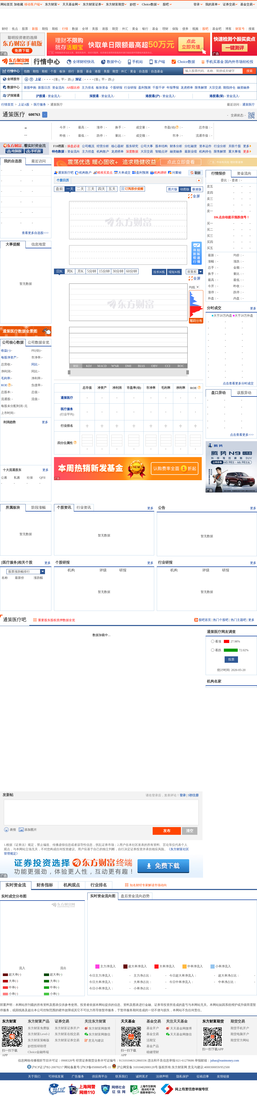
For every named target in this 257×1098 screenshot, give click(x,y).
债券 (185, 29)
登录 (183, 795)
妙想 (133, 4)
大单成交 (124, 172)
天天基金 (128, 1021)
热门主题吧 (238, 620)
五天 (112, 189)
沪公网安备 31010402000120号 (135, 1067)
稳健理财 (152, 1052)
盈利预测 (144, 87)
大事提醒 (13, 244)
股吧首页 (202, 620)
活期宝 (151, 1040)
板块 (62, 71)
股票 (25, 29)
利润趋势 (9, 422)
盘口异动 (218, 393)
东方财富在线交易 (67, 1034)
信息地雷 (38, 244)
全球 (85, 29)
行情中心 (11, 71)
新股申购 (30, 87)
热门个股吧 (220, 620)
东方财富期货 (213, 1021)
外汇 (125, 29)
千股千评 (158, 87)
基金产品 (152, 1046)
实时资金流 (15, 885)
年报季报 (173, 87)
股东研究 (132, 146)
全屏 (196, 196)
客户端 (159, 62)
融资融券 (243, 87)
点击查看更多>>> (242, 435)
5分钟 (91, 271)
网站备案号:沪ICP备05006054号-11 (88, 1067)
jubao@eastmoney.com (224, 1060)
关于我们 (34, 1076)
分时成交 (214, 308)
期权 (55, 29)
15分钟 (104, 271)
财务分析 (176, 146)
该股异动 (244, 393)
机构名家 (214, 681)
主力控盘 (88, 151)
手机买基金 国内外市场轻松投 (230, 62)
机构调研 (160, 172)
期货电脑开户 (240, 1034)
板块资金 (102, 87)
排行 (71, 71)
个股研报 (116, 87)
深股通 (94, 96)
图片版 (172, 189)
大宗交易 (215, 87)
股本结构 (161, 146)
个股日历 (63, 180)
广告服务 (78, 1076)
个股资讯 (64, 507)
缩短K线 (174, 272)
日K (59, 271)
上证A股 (24, 104)
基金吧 (217, 29)
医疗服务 (40, 104)
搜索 (252, 29)
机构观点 (71, 885)
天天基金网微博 (179, 1028)
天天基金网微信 (179, 1034)
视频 (195, 29)
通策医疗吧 (66, 172)
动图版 (184, 189)
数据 (75, 29)
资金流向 (58, 87)
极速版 (196, 189)
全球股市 (11, 79)
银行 (145, 29)
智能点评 (161, 151)
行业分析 (220, 146)
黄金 (135, 29)
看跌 (216, 650)
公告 (161, 508)
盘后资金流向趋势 (135, 896)
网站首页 (7, 4)
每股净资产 (8, 357)
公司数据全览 (38, 342)
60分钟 (131, 271)
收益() (5, 350)
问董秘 (176, 172)
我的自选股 (13, 161)
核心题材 (117, 146)
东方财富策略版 (38, 1040)
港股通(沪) (152, 96)
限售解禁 (201, 87)
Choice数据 (186, 62)
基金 (155, 29)
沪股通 (40, 96)
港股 (105, 29)
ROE (6, 385)
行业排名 (98, 885)
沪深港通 (11, 95)
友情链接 (223, 1076)
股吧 (205, 29)
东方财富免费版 (38, 1028)
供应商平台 (99, 1076)
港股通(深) (216, 96)
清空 (189, 831)
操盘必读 (73, 146)
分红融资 (191, 146)
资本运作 (205, 146)
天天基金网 (70, 4)
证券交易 (229, 4)
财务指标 (44, 885)
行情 (65, 29)
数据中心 (114, 62)
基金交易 (152, 1034)
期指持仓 (229, 87)
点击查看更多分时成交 (238, 383)
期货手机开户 (240, 1028)
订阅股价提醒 (132, 189)
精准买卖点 (105, 172)
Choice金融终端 (38, 1052)
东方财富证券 (92, 4)
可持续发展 (56, 1076)
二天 (80, 189)
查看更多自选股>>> (35, 233)
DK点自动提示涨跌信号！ (232, 217)
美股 (95, 29)
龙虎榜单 (187, 87)
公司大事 (147, 146)
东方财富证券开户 (67, 1028)
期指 (45, 29)
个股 (53, 71)
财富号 (240, 29)
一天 (70, 189)
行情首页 (7, 104)
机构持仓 (205, 151)
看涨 (216, 641)
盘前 (59, 189)
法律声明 (162, 1076)
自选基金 (157, 71)
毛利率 (5, 378)
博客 (228, 29)
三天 (91, 189)
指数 (27, 71)
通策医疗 (67, 398)
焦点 (15, 29)
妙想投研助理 (37, 1046)
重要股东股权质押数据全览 (56, 620)
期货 (115, 29)
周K (70, 271)
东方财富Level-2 (39, 1034)
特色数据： (59, 151)
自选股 (143, 71)
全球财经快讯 (83, 62)
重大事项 (234, 151)
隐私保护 (182, 1076)
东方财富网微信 (97, 1034)
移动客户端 (32, 4)
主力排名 (88, 87)
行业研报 (130, 87)
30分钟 (118, 271)
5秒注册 (193, 795)
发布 (166, 831)
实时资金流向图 (102, 896)
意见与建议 (94, 1040)
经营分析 (103, 146)
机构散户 (103, 151)
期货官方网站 (240, 1040)
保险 (175, 29)
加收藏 (18, 4)
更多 (247, 146)
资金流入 (54, 96)
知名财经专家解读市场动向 (148, 885)
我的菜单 (211, 4)
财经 (5, 29)
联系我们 (121, 1076)
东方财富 (9, 1021)
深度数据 (132, 151)
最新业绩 (191, 151)
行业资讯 (84, 507)
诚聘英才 (142, 1076)
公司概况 (88, 146)
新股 (35, 29)
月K (80, 271)
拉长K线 (159, 272)
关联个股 (234, 146)
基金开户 (152, 1028)
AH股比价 (73, 87)
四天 (101, 189)
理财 (165, 29)
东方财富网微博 (97, 1028)
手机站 (137, 62)
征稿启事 (203, 1076)
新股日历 (44, 87)
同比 (34, 364)
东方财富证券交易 (67, 1040)
